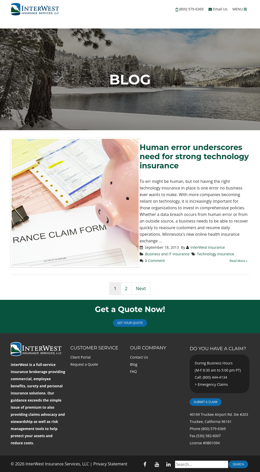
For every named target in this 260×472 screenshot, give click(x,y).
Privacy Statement (110, 464)
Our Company (148, 348)
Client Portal (80, 357)
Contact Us (139, 357)
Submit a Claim (205, 402)
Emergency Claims (213, 384)
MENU (239, 9)
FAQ (133, 371)
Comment (156, 260)
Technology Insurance (215, 254)
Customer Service (94, 348)
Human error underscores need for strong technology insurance (194, 156)
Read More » (238, 261)
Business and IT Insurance (167, 254)
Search (238, 464)
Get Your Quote (130, 323)
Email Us (217, 9)
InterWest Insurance (207, 247)
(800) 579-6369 (191, 9)
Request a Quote (84, 364)
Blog (133, 364)
